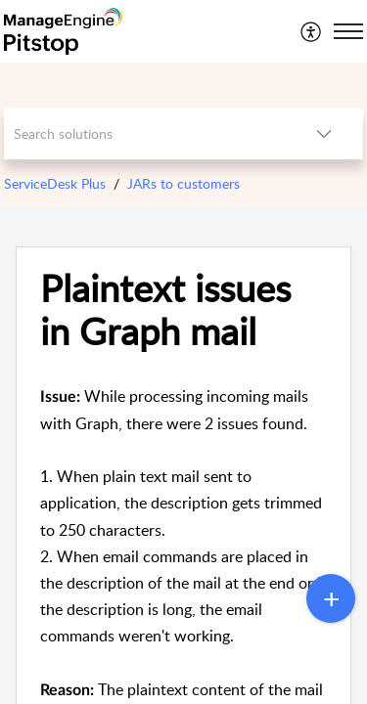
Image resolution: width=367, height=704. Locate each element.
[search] (145, 133)
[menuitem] (312, 31)
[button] (312, 31)
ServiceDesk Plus (55, 183)
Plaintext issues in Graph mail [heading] (165, 310)
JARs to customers (183, 183)
